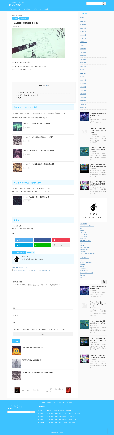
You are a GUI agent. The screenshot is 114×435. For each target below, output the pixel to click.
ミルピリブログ (14, 5)
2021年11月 (83, 73)
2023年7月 (83, 49)
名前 (15, 307)
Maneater (82, 255)
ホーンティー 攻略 (37, 269)
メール (15, 315)
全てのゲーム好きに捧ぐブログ (14, 405)
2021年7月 (83, 87)
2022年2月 (83, 62)
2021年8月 (83, 83)
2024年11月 (83, 17)
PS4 (81, 260)
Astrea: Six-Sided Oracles (87, 225)
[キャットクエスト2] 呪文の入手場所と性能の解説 (61, 422)
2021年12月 (83, 69)
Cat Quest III (83, 236)
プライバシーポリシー (25, 9)
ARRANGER (83, 223)
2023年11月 (83, 45)
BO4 (81, 228)
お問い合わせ (12, 9)
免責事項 (46, 9)
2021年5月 (83, 90)
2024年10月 (83, 21)
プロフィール (38, 9)
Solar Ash (82, 264)
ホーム (43, 402)
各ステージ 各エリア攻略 (26, 92)
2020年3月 (83, 101)
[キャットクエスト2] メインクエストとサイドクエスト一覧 (98, 130)
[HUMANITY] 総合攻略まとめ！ (32, 359)
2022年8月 (83, 52)
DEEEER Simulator (85, 240)
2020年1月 (83, 107)
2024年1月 (83, 38)
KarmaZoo (83, 251)
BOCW (82, 230)
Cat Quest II (83, 234)
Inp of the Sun (84, 249)
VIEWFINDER (84, 270)
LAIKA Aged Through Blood (87, 253)
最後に (20, 97)
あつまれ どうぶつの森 (86, 272)
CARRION (83, 232)
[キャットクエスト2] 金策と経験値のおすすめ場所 (61, 416)
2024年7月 (83, 31)
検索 (103, 3)
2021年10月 (83, 76)
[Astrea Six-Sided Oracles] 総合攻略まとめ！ (59, 410)
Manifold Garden (84, 257)
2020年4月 (83, 97)
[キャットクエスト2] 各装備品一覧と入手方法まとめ (61, 419)
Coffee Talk (83, 238)
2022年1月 (83, 66)
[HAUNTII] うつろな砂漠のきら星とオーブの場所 (37, 372)
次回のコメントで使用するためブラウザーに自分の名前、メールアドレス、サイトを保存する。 (41, 329)
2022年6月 (83, 55)
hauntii (15, 269)
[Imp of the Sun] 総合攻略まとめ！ (33, 347)
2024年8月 (83, 28)
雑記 (81, 277)
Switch (82, 266)
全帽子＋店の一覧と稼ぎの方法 (28, 95)
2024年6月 (83, 35)
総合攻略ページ (23, 267)
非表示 (46, 85)
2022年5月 (83, 59)
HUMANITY (83, 245)
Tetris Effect (83, 268)
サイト (14, 322)
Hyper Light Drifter (85, 247)
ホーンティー (27, 269)
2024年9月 (83, 24)
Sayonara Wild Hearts (86, 262)
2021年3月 (83, 94)
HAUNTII (15, 267)
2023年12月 (83, 42)
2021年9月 (83, 80)
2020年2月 (83, 104)
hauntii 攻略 (21, 269)
